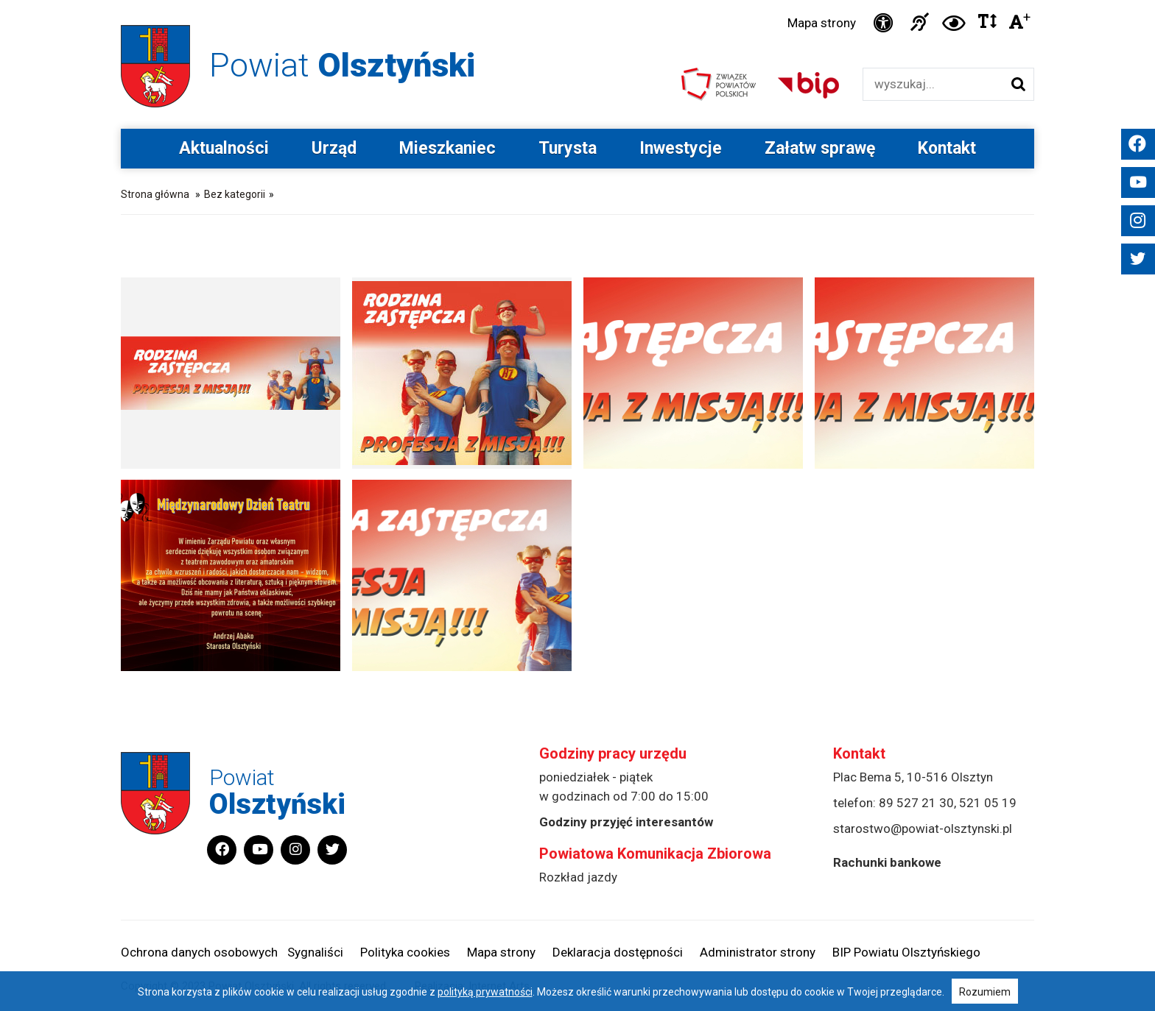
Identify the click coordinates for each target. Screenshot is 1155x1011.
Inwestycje (680, 148)
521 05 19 (988, 802)
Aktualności (224, 148)
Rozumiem (985, 992)
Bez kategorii (234, 194)
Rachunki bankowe (887, 862)
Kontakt (947, 148)
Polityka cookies (405, 952)
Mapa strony (821, 22)
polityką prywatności (485, 992)
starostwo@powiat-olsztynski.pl (922, 828)
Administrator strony (757, 952)
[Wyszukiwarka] (933, 84)
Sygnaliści (315, 952)
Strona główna (155, 194)
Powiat (342, 65)
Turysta (567, 148)
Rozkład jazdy (578, 877)
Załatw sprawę (820, 148)
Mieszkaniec (447, 148)
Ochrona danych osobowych (199, 952)
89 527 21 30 (916, 802)
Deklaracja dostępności (617, 952)
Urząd (334, 148)
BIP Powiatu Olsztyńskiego (906, 952)
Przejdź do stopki (577, 0)
